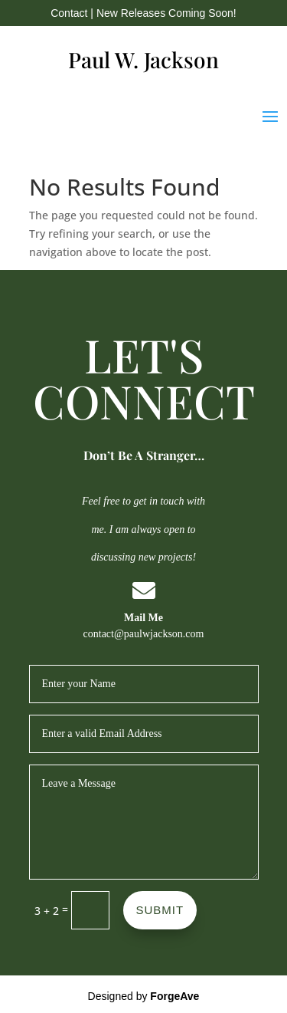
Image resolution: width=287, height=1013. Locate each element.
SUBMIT (160, 909)
